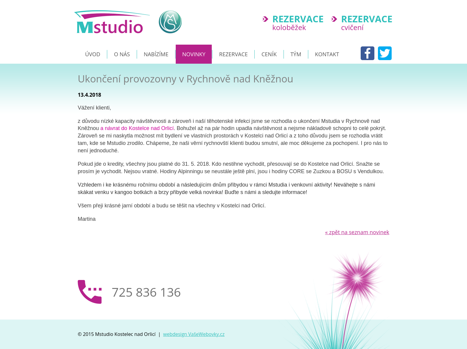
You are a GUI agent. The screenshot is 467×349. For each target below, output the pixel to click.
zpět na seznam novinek (357, 232)
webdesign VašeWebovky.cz (194, 334)
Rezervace (233, 54)
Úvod (92, 54)
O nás (122, 54)
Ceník (269, 54)
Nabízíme (156, 54)
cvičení (369, 23)
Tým (295, 54)
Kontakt (327, 54)
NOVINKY (194, 54)
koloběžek (300, 23)
